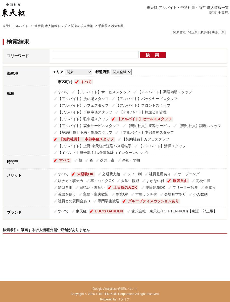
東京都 (204, 32)
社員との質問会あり (74, 201)
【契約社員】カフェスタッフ (145, 139)
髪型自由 (65, 187)
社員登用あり (160, 174)
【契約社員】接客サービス (148, 126)
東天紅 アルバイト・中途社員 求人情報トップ (35, 26)
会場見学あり (175, 194)
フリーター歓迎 (185, 187)
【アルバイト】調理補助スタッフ (165, 92)
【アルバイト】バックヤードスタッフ (147, 99)
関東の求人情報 (82, 26)
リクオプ (123, 299)
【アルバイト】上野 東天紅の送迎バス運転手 (95, 146)
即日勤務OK (155, 187)
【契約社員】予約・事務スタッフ (85, 132)
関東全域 (179, 32)
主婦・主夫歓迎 (96, 194)
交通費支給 (111, 174)
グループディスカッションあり (153, 201)
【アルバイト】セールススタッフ (144, 119)
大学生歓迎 (130, 181)
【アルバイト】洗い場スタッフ (83, 99)
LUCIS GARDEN (109, 211)
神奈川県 (218, 32)
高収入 (210, 187)
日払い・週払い (92, 187)
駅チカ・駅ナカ (70, 181)
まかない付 (155, 181)
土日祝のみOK (125, 187)
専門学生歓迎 (108, 201)
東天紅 (81, 211)
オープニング (189, 174)
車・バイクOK (102, 181)
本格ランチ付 (146, 194)
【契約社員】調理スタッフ (199, 126)
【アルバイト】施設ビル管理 (143, 112)
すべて (86, 82)
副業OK (122, 194)
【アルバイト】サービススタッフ (103, 92)
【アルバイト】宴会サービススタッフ (89, 126)
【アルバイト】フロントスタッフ (143, 105)
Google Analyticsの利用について (114, 289)
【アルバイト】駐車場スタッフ (83, 119)
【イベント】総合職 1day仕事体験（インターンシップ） (104, 153)
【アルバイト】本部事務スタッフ (146, 132)
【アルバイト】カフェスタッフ (83, 105)
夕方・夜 (107, 160)
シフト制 (134, 174)
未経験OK (85, 174)
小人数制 (200, 194)
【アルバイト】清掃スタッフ (162, 146)
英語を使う (67, 194)
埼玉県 (193, 32)
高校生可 (203, 181)
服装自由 (180, 181)
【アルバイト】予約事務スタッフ (85, 112)
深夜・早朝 (131, 160)
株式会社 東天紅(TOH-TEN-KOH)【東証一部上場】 (174, 211)
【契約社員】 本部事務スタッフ (86, 139)
